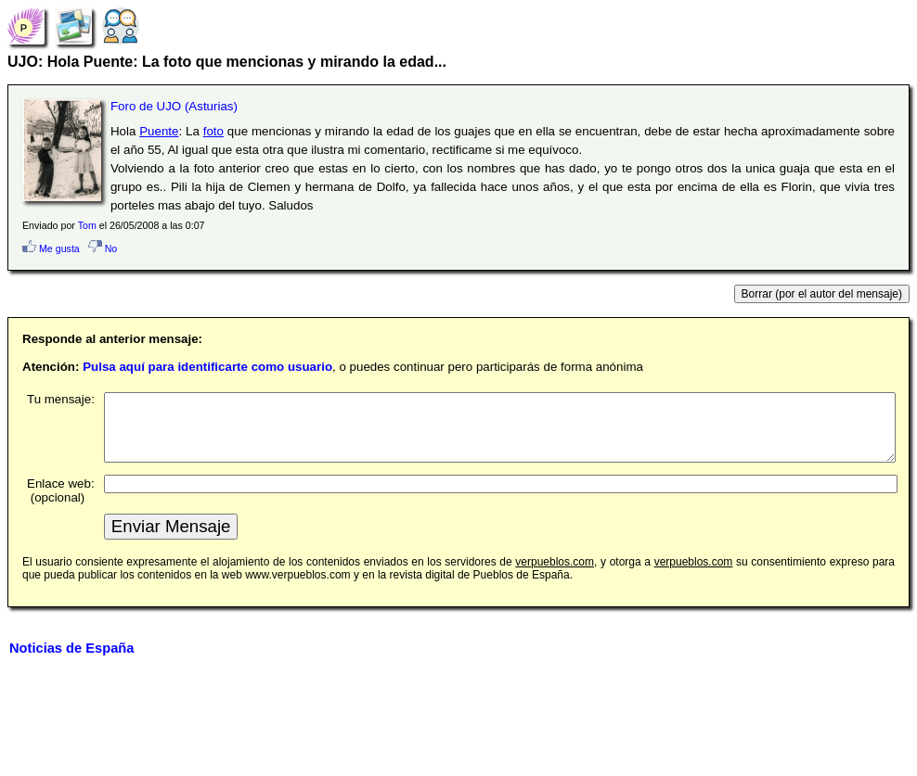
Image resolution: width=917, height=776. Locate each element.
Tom (87, 225)
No (103, 248)
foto (213, 131)
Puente (158, 131)
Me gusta (51, 248)
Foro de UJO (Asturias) (174, 106)
